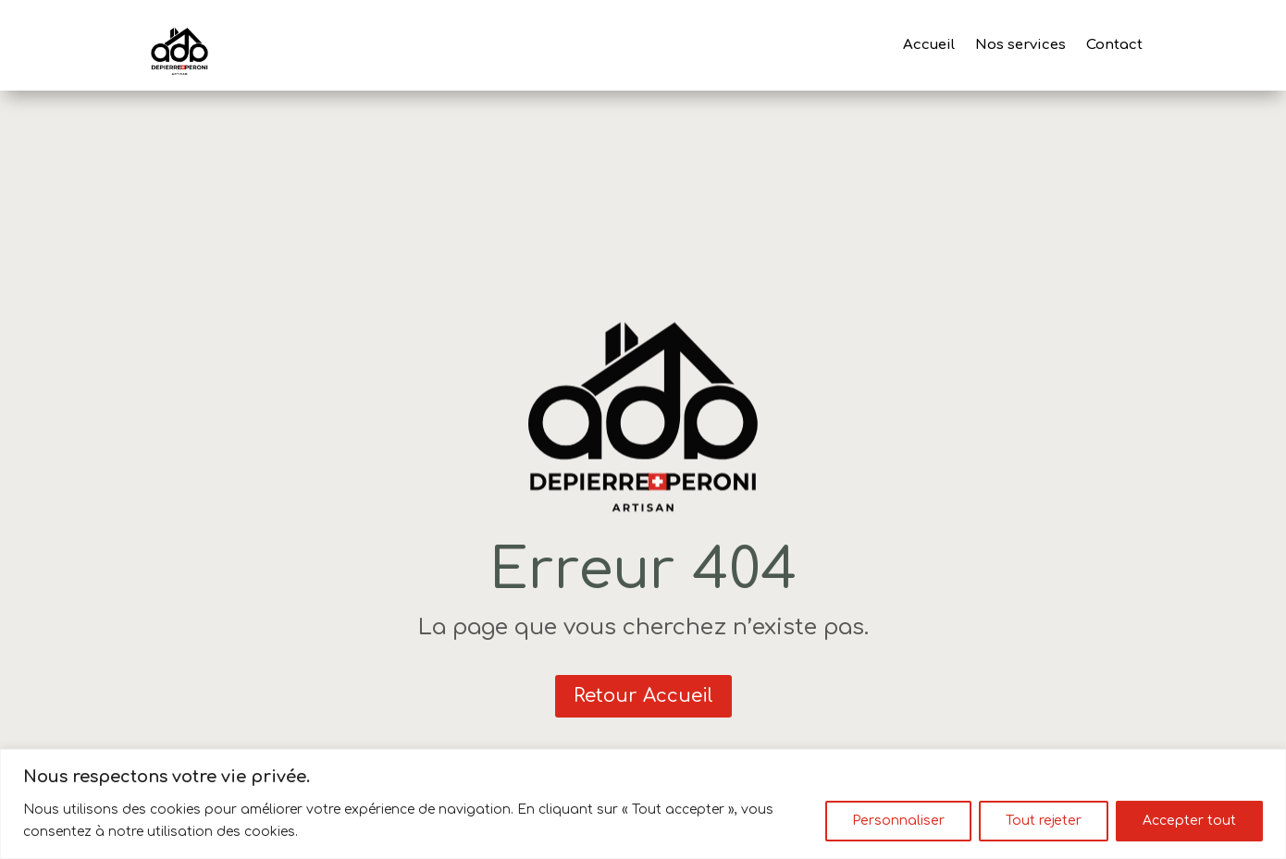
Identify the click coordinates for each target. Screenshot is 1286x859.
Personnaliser (898, 821)
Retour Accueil (643, 695)
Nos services (1020, 45)
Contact (1114, 45)
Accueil (929, 45)
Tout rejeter (1044, 821)
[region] (643, 804)
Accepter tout (1189, 821)
